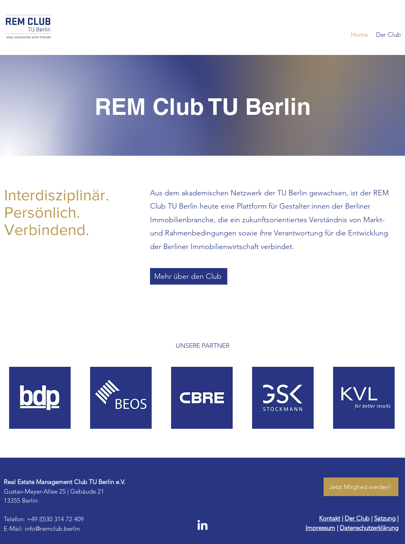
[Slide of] (202, 135)
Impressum (320, 528)
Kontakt (329, 518)
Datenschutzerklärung (369, 528)
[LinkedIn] (202, 526)
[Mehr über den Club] (188, 276)
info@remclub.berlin (52, 528)
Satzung (384, 518)
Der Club (357, 518)
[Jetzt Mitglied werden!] (361, 486)
